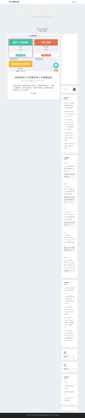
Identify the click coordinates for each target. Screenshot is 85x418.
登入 (66, 382)
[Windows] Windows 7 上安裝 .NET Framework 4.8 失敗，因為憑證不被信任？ (69, 239)
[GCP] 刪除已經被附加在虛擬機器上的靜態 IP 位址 (69, 168)
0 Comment (41, 80)
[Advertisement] (69, 58)
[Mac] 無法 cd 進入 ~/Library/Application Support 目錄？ (70, 114)
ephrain (34, 80)
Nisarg (57, 415)
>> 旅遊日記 (73, 2)
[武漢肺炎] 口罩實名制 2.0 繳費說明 (33, 77)
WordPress (46, 415)
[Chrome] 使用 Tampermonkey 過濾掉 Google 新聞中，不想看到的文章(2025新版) (69, 124)
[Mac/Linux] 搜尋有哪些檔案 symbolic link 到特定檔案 (69, 105)
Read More (34, 93)
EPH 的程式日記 (14, 2)
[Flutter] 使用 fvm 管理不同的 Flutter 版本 (69, 146)
